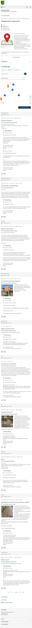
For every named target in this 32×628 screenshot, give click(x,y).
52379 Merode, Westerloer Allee (9, 330)
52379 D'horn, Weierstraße (8, 187)
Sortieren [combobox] (16, 69)
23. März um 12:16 (6, 114)
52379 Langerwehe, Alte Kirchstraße (10, 122)
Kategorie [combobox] (9, 69)
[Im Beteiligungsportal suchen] (27, 7)
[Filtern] (13, 74)
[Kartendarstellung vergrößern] (30, 99)
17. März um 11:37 (6, 223)
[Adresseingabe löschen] (24, 78)
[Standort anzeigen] (30, 96)
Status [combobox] (3, 69)
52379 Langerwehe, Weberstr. (9, 461)
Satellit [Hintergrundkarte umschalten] (2, 102)
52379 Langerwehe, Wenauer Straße (10, 230)
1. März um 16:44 (6, 275)
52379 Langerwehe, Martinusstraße (10, 414)
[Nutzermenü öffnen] (30, 7)
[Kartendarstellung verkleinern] (30, 101)
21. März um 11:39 (6, 180)
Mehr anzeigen (16, 57)
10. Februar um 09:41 (7, 496)
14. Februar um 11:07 (7, 358)
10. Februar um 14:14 (7, 453)
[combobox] (12, 78)
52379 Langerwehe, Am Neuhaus (9, 365)
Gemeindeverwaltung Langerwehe (7, 612)
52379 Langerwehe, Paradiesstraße (10, 282)
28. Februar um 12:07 (7, 323)
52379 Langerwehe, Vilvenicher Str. (10, 561)
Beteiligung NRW (5, 10)
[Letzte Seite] (23, 592)
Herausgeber (4, 609)
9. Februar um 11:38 (7, 554)
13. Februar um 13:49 (7, 406)
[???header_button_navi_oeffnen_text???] (3, 7)
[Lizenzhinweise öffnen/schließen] (30, 103)
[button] (16, 61)
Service (2, 619)
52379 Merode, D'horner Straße (9, 504)
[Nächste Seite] (20, 592)
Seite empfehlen (4, 624)
